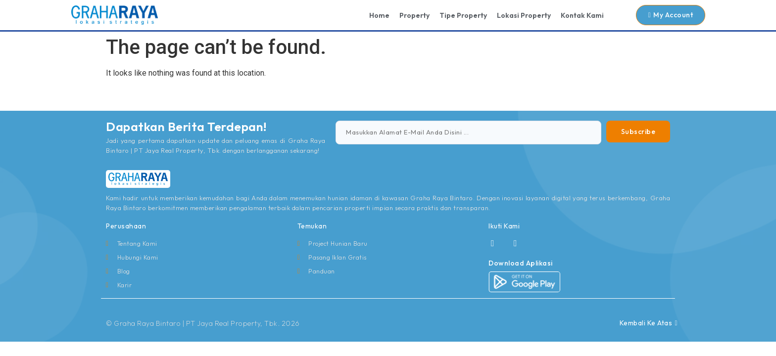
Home (379, 15)
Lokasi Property (524, 15)
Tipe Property (463, 15)
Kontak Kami (582, 15)
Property (414, 15)
